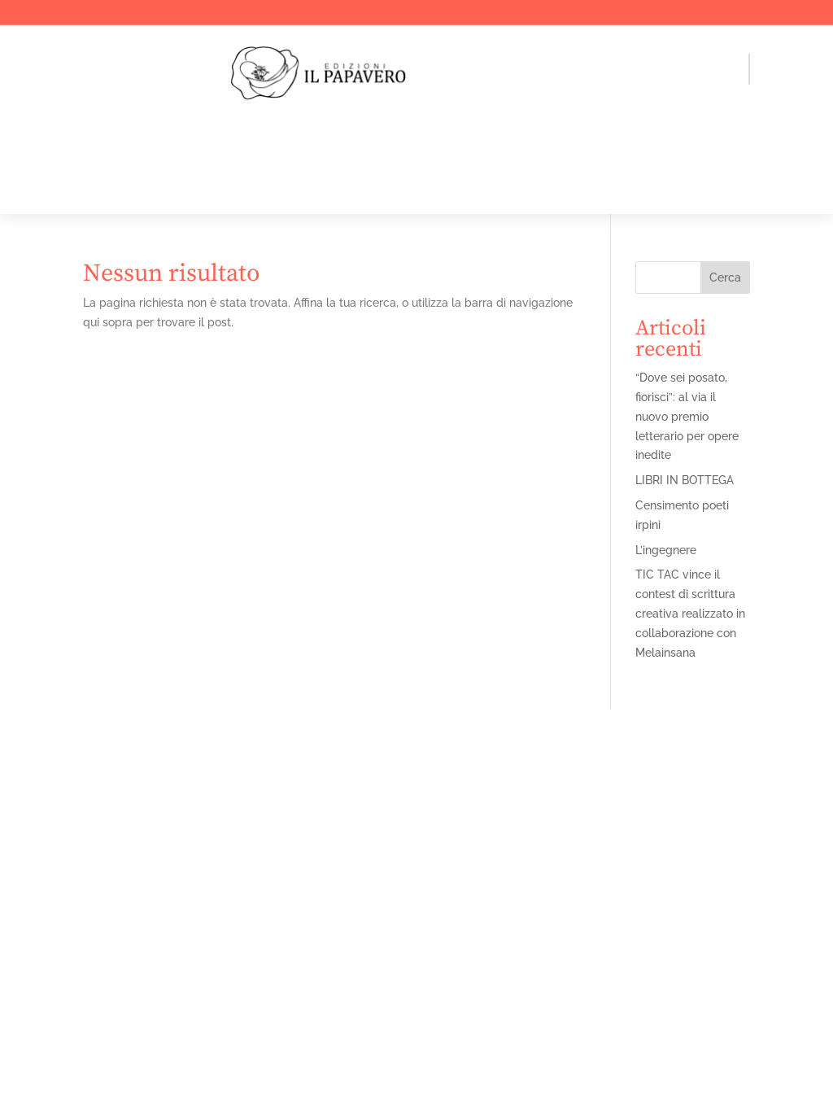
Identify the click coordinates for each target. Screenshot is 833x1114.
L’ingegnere (665, 550)
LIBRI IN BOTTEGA (684, 480)
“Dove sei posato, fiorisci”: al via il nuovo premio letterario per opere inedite (687, 416)
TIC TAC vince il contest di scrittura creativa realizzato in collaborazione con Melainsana (690, 613)
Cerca (725, 277)
